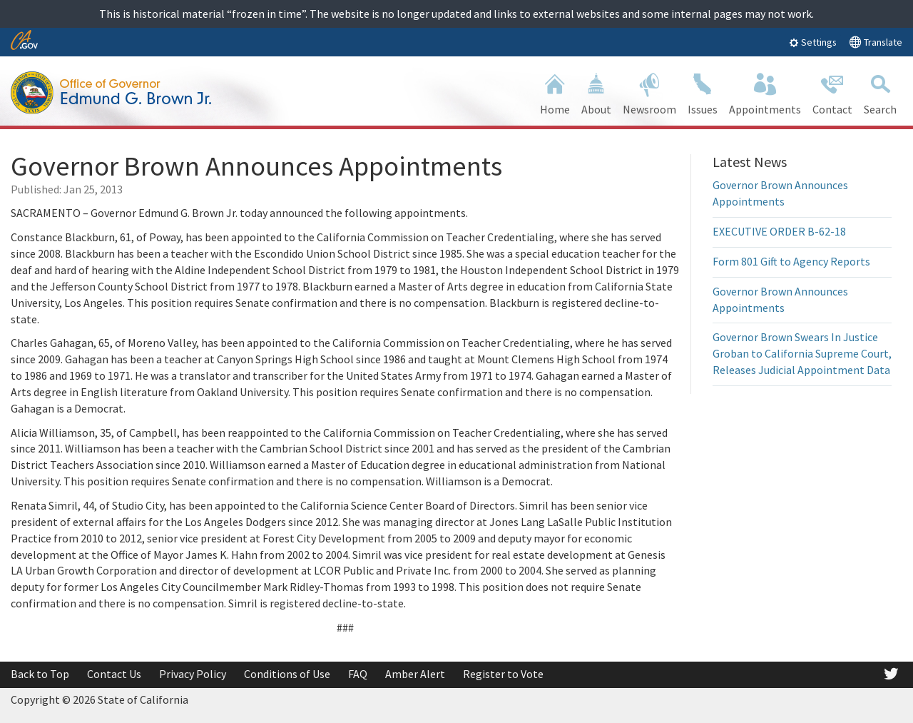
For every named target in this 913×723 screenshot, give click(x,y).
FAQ (357, 674)
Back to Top (40, 674)
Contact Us (114, 674)
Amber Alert (415, 674)
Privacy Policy (192, 674)
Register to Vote (503, 674)
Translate (875, 42)
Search (880, 92)
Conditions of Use (287, 674)
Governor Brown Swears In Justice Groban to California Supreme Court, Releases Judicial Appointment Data (802, 353)
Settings (813, 42)
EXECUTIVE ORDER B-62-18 (779, 231)
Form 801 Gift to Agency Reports (791, 261)
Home (555, 92)
